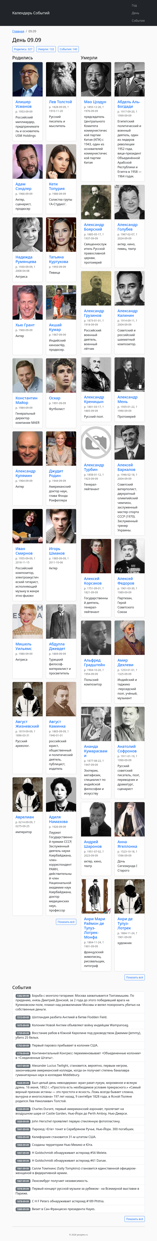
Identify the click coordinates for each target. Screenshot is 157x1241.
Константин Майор (26, 400)
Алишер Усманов (24, 104)
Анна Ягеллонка (127, 844)
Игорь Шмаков (57, 551)
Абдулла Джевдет (57, 646)
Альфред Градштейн (94, 662)
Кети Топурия (57, 186)
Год (134, 5)
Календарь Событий (31, 12)
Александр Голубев (128, 227)
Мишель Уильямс (24, 646)
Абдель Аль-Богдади (129, 104)
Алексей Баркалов (126, 467)
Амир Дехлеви (126, 662)
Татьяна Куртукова (58, 259)
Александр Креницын (94, 399)
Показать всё (66, 922)
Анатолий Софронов (127, 749)
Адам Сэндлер (24, 186)
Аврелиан (25, 817)
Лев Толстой (60, 101)
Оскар (55, 398)
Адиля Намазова (58, 819)
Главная (18, 31)
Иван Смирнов (24, 551)
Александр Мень (128, 399)
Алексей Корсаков (93, 581)
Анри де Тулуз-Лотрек (125, 923)
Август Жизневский (27, 724)
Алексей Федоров (126, 581)
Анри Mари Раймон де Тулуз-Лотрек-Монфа (94, 928)
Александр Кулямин (26, 473)
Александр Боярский (94, 227)
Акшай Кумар (55, 327)
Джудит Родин (56, 473)
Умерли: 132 (46, 49)
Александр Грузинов (94, 313)
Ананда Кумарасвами (96, 751)
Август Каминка (57, 724)
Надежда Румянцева (26, 259)
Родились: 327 (23, 49)
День (135, 13)
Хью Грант (25, 324)
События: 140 (68, 49)
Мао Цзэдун (95, 101)
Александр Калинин (128, 313)
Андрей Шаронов (93, 844)
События (138, 20)
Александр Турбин (94, 467)
